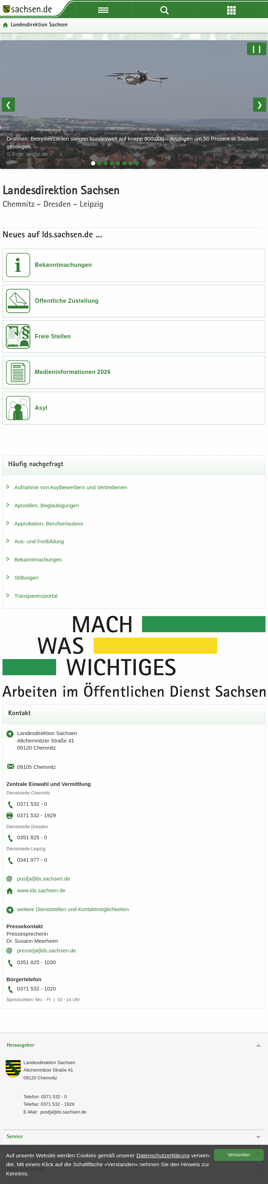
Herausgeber (20, 1045)
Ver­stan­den (239, 1154)
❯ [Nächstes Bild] (260, 105)
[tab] (93, 163)
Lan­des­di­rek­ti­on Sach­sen (49, 1062)
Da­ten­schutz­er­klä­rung (163, 1155)
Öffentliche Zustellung (66, 301)
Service (15, 1137)
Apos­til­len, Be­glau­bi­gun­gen (47, 505)
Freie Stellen (53, 336)
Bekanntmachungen (63, 265)
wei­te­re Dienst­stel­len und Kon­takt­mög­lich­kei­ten (73, 909)
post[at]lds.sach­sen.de (43, 879)
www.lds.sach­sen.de (41, 890)
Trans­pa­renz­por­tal (36, 596)
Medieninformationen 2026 (73, 372)
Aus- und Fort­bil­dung (39, 541)
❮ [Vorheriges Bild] (8, 105)
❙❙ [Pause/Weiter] (257, 49)
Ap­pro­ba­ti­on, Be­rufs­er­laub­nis (49, 523)
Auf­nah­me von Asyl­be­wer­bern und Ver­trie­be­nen (71, 487)
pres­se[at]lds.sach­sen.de (46, 950)
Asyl (41, 408)
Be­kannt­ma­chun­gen (38, 559)
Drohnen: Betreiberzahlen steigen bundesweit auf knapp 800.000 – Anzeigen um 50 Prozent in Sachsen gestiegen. (132, 146)
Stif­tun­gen (27, 578)
